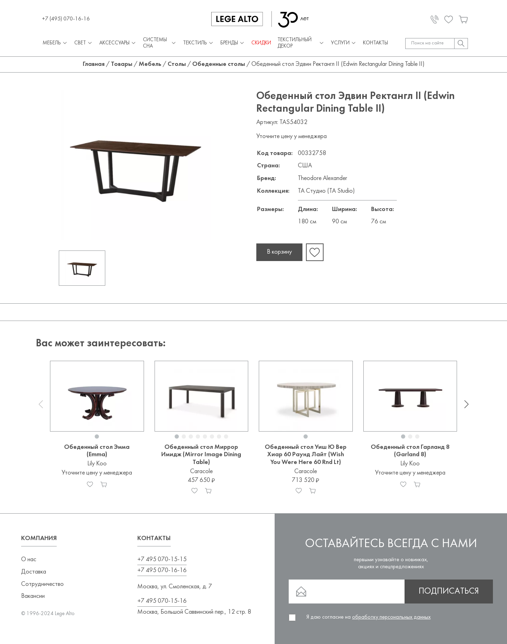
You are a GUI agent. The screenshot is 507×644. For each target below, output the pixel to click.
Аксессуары (118, 43)
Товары (121, 64)
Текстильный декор (300, 43)
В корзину (279, 252)
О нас (28, 560)
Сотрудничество (42, 584)
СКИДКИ (261, 43)
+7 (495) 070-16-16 (66, 19)
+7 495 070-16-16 (162, 571)
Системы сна (160, 43)
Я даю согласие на (368, 617)
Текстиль (198, 43)
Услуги (344, 43)
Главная (94, 64)
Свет (83, 43)
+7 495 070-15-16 (162, 601)
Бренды (232, 43)
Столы (177, 64)
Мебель (55, 43)
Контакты (375, 43)
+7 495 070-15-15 (162, 560)
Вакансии (33, 596)
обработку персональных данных (391, 617)
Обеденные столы (218, 64)
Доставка (33, 572)
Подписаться (449, 591)
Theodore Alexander (322, 178)
